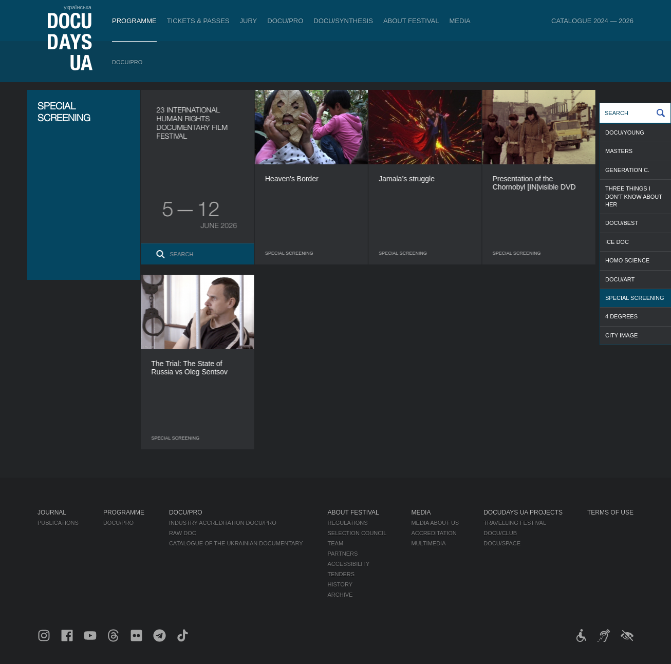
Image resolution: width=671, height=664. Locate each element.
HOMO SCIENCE (627, 260)
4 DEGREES (621, 316)
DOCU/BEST (621, 223)
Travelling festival (514, 523)
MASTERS (618, 151)
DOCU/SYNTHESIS (343, 21)
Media (460, 21)
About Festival (411, 21)
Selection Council (357, 533)
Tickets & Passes (198, 21)
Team (336, 543)
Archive (340, 595)
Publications (58, 523)
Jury (248, 21)
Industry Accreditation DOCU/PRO (222, 523)
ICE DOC (617, 242)
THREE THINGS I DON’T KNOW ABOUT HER (633, 196)
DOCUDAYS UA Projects (523, 512)
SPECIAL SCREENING (634, 298)
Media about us (435, 523)
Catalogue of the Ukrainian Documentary (236, 543)
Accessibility (349, 564)
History (340, 584)
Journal (52, 512)
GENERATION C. (627, 170)
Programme (134, 21)
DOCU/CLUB (500, 533)
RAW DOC (182, 533)
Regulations (348, 523)
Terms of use (610, 512)
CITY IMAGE (621, 335)
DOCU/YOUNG (624, 132)
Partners (343, 554)
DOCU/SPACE (501, 543)
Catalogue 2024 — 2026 (592, 21)
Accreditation (433, 533)
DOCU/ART (620, 279)
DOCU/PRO (285, 21)
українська (77, 7)
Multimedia (428, 543)
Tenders (341, 574)
